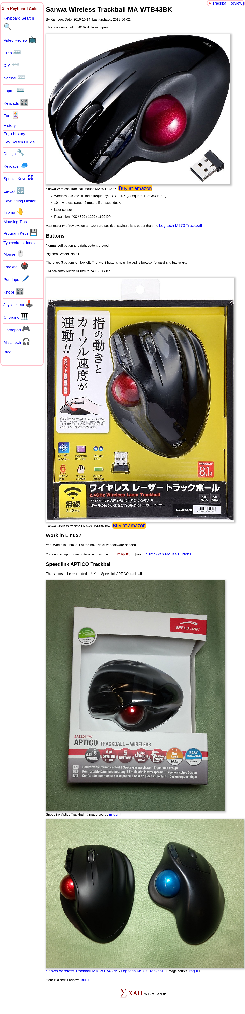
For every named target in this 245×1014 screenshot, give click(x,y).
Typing (13, 211)
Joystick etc (18, 304)
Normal (14, 77)
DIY (11, 65)
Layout (14, 190)
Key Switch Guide (19, 142)
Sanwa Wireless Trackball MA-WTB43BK (82, 971)
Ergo (12, 52)
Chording (16, 316)
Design (14, 153)
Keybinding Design (19, 201)
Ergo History (14, 134)
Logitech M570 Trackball (180, 225)
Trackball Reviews (228, 3)
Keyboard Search (18, 23)
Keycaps (15, 165)
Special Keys (18, 178)
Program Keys (20, 232)
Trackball (16, 266)
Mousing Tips (15, 222)
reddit (84, 980)
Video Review (20, 39)
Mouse (14, 253)
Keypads (15, 102)
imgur (114, 814)
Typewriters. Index (19, 243)
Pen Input (16, 278)
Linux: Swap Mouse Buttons (166, 554)
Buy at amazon (135, 188)
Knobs (13, 291)
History (9, 125)
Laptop (14, 90)
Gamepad (16, 329)
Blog (7, 352)
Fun (11, 115)
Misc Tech (16, 341)
